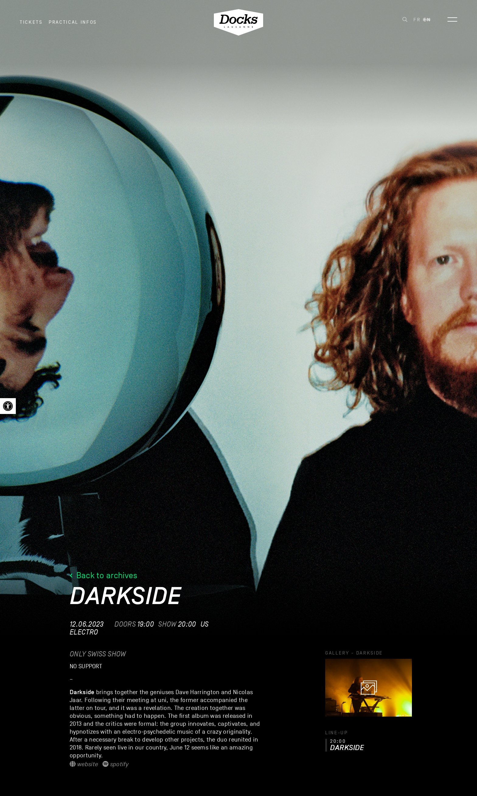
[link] (8, 406)
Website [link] (84, 764)
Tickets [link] (31, 24)
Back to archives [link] (104, 575)
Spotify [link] (115, 764)
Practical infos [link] (73, 24)
